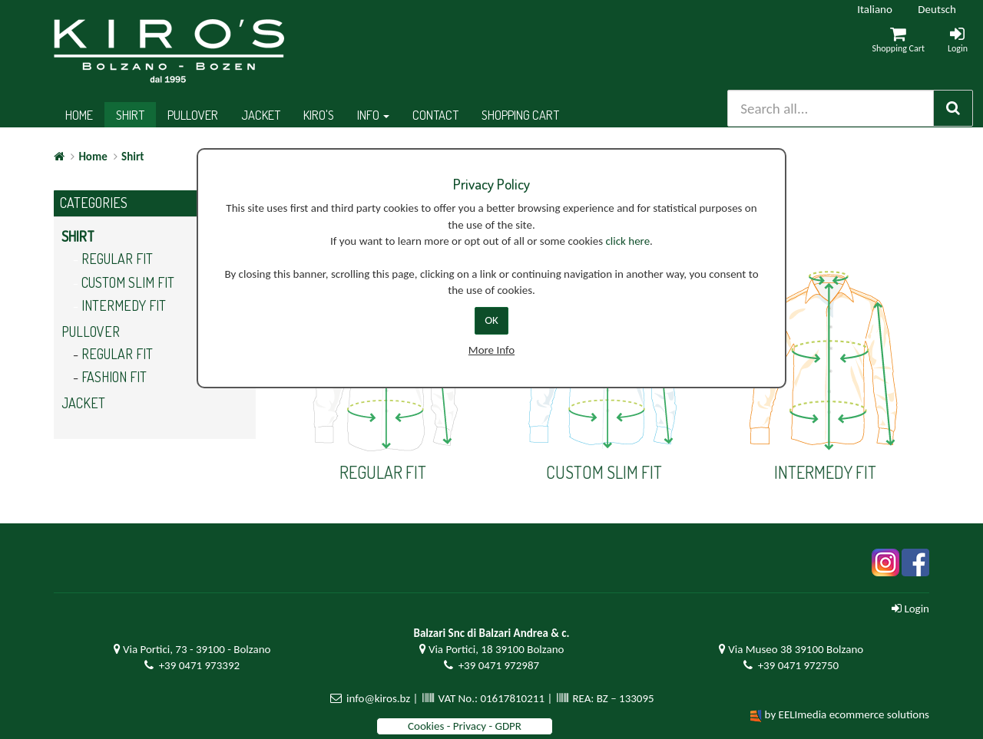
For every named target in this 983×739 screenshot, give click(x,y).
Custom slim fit (127, 282)
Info (373, 115)
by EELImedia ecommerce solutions (847, 714)
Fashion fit (114, 376)
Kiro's (318, 115)
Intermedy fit (123, 305)
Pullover (192, 115)
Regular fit (117, 353)
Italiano (874, 9)
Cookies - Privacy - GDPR (464, 726)
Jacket (260, 115)
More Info (491, 350)
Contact (435, 115)
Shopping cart (520, 115)
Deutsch (937, 9)
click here (627, 241)
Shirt (130, 115)
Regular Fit (117, 258)
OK (491, 320)
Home (79, 115)
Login (910, 608)
